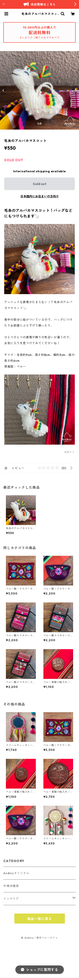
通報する (69, 452)
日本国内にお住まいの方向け (39, 196)
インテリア (11, 899)
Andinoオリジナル (16, 873)
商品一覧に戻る (39, 919)
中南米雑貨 (11, 886)
